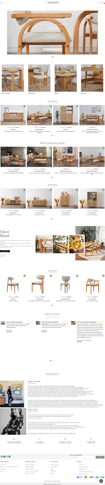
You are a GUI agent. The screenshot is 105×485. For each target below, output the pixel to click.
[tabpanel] (38, 119)
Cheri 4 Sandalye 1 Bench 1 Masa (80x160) (86, 321)
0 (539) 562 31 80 (83, 468)
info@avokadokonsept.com (86, 471)
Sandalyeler (52, 270)
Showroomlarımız (54, 464)
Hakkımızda (53, 470)
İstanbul (81, 464)
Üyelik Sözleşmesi (29, 466)
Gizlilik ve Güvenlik (29, 472)
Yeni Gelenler (52, 101)
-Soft (45, 483)
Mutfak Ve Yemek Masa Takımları (52, 143)
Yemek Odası (52, 184)
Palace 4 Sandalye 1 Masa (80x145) (50, 321)
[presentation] (1, 255)
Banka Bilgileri (53, 466)
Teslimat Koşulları (29, 464)
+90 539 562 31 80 (83, 466)
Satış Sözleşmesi (29, 468)
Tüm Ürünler (3, 464)
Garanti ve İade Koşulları (31, 470)
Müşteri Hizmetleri (83, 473)
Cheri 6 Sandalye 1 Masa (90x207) (14, 321)
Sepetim (52, 472)
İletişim (52, 468)
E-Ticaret (48, 483)
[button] (50, 360)
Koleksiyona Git (5, 250)
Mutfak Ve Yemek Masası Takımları (9, 466)
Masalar (2, 470)
